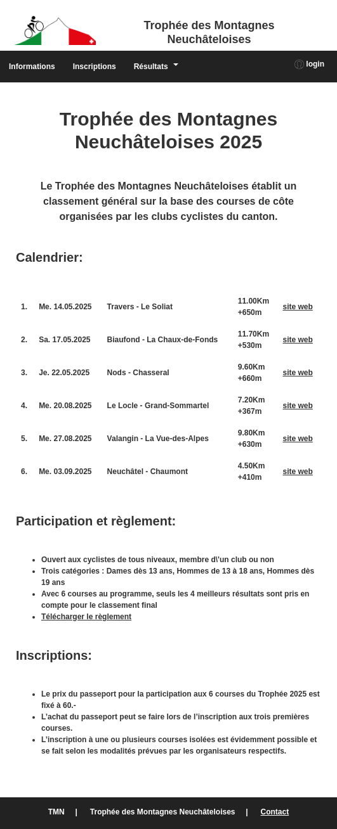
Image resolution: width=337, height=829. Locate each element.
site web (297, 306)
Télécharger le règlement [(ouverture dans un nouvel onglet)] (86, 616)
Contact (275, 811)
